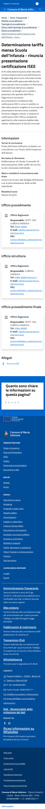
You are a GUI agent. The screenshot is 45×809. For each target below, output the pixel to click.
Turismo (7, 556)
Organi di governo (11, 448)
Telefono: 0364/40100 (15, 680)
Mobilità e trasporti (11, 543)
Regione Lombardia (11, 3)
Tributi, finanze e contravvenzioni (18, 551)
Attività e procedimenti (11, 20)
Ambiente (7, 504)
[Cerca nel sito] (40, 9)
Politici (6, 461)
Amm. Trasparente (18, 17)
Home (4, 17)
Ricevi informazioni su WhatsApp (18, 730)
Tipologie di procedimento (13, 24)
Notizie (6, 482)
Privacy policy (9, 758)
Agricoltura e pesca (12, 500)
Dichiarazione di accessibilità (14, 763)
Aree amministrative (12, 452)
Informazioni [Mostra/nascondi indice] (7, 806)
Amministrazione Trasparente (20, 588)
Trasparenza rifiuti (14, 640)
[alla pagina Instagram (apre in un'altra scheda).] (9, 723)
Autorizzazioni (9, 517)
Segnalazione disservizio (13, 774)
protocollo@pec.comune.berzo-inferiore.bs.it (19, 701)
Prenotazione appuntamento (15, 780)
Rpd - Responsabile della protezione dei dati (18, 710)
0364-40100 (21, 226)
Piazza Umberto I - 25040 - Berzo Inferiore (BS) (22, 676)
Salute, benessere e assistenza (17, 547)
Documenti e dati (11, 469)
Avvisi (6, 487)
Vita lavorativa (9, 560)
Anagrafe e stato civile (13, 508)
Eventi (6, 577)
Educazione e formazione (14, 530)
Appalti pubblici (10, 513)
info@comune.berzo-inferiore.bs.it (20, 694)
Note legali (8, 752)
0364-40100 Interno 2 (26, 277)
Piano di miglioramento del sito (15, 785)
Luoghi (6, 573)
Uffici (5, 456)
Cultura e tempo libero (13, 526)
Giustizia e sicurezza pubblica (16, 534)
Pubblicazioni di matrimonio (19, 627)
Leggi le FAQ (8, 769)
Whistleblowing (12, 659)
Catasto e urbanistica (12, 521)
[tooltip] (22, 363)
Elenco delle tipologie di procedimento (19, 27)
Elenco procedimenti (10, 30)
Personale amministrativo (15, 465)
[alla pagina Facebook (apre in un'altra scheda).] (4, 723)
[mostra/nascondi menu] (4, 9)
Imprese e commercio (13, 538)
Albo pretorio (11, 608)
